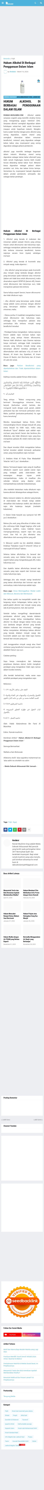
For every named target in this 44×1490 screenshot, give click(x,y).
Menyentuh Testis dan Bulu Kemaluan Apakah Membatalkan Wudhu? (11, 892)
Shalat (7, 1415)
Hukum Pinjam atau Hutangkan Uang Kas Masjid (30, 916)
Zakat (34, 1441)
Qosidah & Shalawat (11, 1420)
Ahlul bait (24, 1415)
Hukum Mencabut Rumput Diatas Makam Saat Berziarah (11, 916)
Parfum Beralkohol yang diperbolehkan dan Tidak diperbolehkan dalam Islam (22, 368)
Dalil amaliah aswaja (25, 1424)
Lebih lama (38, 1120)
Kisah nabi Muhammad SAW (27, 1428)
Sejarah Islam (9, 1428)
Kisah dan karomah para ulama (22, 1411)
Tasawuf (25, 1420)
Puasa (30, 1437)
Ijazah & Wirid (9, 1424)
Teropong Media (9, 1396)
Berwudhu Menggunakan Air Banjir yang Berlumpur (31, 939)
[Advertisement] (22, 31)
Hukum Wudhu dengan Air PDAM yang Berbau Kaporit (11, 939)
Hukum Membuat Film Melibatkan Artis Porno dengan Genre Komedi (31, 892)
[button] (2, 3)
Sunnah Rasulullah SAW (21, 1441)
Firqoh (15, 1415)
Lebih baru (6, 1120)
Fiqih (13, 58)
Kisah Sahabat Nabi (11, 1432)
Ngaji (15, 822)
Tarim (7, 1441)
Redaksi (15, 840)
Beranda (7, 58)
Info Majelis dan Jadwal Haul (14, 1437)
